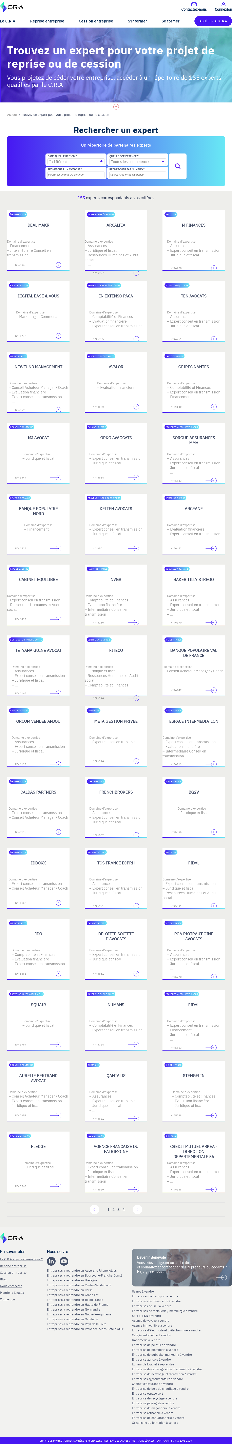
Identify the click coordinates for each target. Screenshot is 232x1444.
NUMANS (116, 1004)
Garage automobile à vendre (151, 1335)
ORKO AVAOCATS (116, 437)
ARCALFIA (116, 225)
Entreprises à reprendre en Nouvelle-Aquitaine (79, 1314)
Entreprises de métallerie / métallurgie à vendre (165, 1311)
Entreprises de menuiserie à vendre (157, 1301)
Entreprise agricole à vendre (151, 1359)
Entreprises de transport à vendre (155, 1296)
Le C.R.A (7, 20)
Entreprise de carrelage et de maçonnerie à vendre (167, 1369)
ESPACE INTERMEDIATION (193, 721)
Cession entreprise (96, 20)
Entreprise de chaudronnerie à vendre (158, 1417)
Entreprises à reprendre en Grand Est (73, 1295)
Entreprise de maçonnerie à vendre (156, 1408)
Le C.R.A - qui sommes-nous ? (21, 1259)
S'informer (137, 20)
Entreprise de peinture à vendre (154, 1345)
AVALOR (116, 366)
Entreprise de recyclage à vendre (154, 1398)
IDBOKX (38, 862)
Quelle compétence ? (123, 156)
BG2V (194, 792)
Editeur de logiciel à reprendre (153, 1364)
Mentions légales (12, 1292)
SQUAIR (38, 1004)
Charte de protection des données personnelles (71, 1440)
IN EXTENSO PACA (116, 295)
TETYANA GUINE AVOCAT (38, 650)
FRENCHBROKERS (116, 792)
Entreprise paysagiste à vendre (153, 1403)
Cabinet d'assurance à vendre (152, 1383)
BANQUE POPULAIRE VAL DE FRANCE (193, 652)
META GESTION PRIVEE (116, 721)
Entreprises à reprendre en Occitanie (73, 1319)
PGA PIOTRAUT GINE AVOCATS (193, 936)
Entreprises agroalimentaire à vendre (157, 1379)
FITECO (116, 650)
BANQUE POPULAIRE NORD (38, 511)
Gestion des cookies (117, 1440)
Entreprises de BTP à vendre (152, 1306)
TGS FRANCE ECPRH (116, 862)
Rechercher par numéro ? (126, 169)
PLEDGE (38, 1146)
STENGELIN (194, 1075)
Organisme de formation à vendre (155, 1422)
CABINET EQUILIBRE (38, 579)
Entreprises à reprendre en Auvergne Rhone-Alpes (82, 1270)
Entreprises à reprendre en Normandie (74, 1309)
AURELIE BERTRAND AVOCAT (38, 1078)
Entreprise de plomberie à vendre (155, 1349)
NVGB (116, 579)
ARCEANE (194, 508)
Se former (171, 20)
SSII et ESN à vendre (146, 1315)
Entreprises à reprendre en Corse (70, 1290)
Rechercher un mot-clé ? (64, 169)
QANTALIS (116, 1075)
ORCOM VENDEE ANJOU (38, 721)
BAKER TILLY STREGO (193, 579)
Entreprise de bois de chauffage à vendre (160, 1388)
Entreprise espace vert (147, 1393)
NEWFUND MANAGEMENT (38, 366)
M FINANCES (194, 225)
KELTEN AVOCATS (116, 508)
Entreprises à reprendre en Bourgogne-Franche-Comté (85, 1275)
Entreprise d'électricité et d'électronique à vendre (166, 1330)
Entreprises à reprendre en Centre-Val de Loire (79, 1285)
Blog (3, 1279)
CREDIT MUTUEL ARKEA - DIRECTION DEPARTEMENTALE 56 (193, 1151)
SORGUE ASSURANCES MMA (193, 440)
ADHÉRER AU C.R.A (213, 21)
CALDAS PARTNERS (38, 792)
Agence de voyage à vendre (151, 1320)
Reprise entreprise (47, 20)
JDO (38, 933)
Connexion (7, 1299)
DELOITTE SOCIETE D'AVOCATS (116, 936)
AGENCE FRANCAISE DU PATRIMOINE (116, 1148)
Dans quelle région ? (62, 156)
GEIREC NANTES (193, 366)
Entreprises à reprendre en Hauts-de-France (78, 1304)
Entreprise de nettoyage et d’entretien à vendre (164, 1374)
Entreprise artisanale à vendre (152, 1413)
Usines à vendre (143, 1291)
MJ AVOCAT (38, 437)
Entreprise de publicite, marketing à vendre (162, 1354)
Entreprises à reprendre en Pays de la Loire (76, 1324)
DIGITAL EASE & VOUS (38, 295)
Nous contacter (11, 1286)
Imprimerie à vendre (146, 1340)
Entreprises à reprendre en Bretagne (72, 1280)
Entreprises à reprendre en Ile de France (75, 1299)
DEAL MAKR (38, 225)
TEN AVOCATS (194, 295)
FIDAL (193, 862)
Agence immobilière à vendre (152, 1325)
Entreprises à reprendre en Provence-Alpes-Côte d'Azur (85, 1329)
